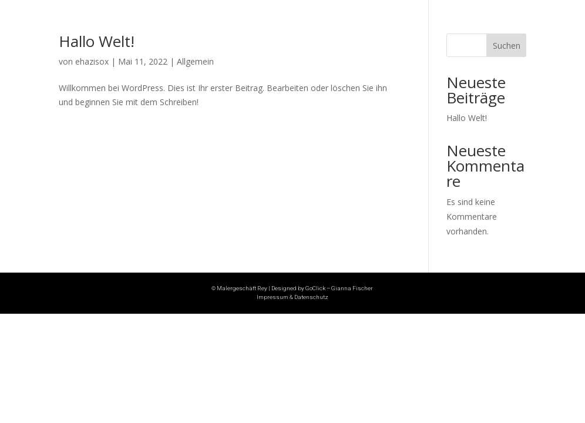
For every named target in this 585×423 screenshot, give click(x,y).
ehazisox (92, 61)
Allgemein (195, 61)
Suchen (506, 45)
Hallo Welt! (97, 41)
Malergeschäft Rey (242, 288)
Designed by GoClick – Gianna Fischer (322, 288)
